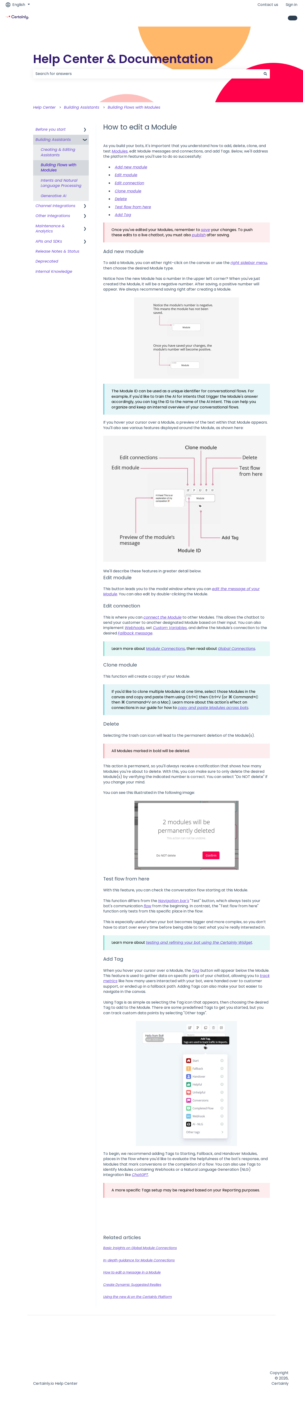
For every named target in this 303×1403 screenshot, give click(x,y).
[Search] (265, 73)
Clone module (128, 191)
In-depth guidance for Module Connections (139, 1260)
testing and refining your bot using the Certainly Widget (199, 942)
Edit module (126, 175)
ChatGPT (140, 1174)
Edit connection (129, 183)
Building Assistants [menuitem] (53, 139)
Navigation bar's (173, 900)
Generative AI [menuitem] (53, 196)
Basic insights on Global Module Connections (140, 1248)
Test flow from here (133, 207)
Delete (121, 199)
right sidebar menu (249, 262)
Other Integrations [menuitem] (53, 215)
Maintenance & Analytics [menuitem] (50, 228)
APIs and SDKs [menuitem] (49, 241)
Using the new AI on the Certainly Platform (137, 1296)
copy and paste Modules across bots (213, 707)
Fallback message (135, 633)
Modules (120, 151)
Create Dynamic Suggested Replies (132, 1284)
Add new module (131, 167)
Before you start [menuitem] (51, 129)
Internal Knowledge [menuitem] (54, 271)
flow (147, 906)
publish (199, 235)
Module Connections (165, 648)
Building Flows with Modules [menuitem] (58, 167)
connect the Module (162, 617)
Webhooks (134, 627)
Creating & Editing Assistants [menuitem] (58, 152)
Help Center (44, 107)
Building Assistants (81, 107)
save (205, 229)
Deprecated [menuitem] (47, 261)
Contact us (268, 4)
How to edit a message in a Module (132, 1272)
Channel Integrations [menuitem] (55, 205)
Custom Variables (170, 627)
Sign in (291, 4)
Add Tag (123, 215)
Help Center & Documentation (123, 59)
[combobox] (147, 73)
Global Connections (236, 648)
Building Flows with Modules (134, 107)
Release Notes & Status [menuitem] (57, 251)
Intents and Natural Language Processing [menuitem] (61, 183)
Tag (195, 970)
